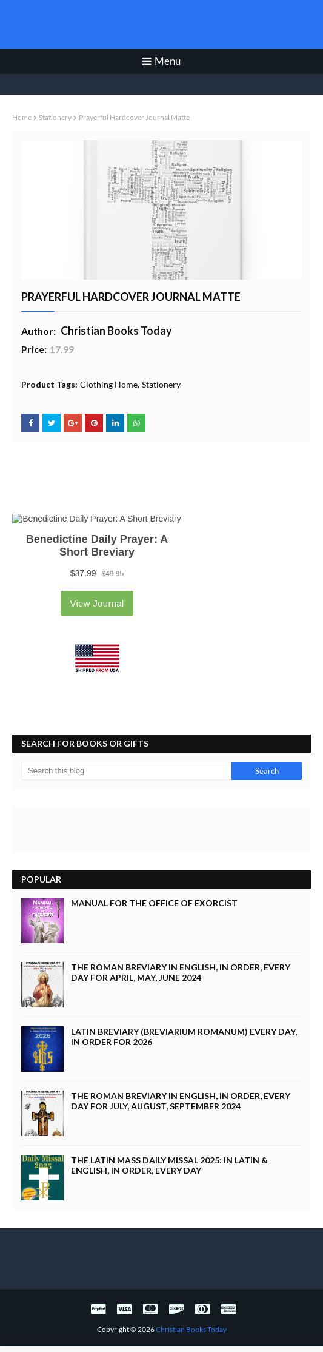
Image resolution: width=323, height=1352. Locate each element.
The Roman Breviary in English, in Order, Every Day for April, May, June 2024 (180, 972)
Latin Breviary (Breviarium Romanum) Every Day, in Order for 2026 (184, 1036)
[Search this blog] (126, 771)
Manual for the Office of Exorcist (154, 903)
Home (22, 117)
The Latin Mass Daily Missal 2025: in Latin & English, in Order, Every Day (169, 1165)
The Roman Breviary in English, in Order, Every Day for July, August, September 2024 (180, 1101)
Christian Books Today (161, 24)
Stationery (55, 117)
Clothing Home (109, 384)
